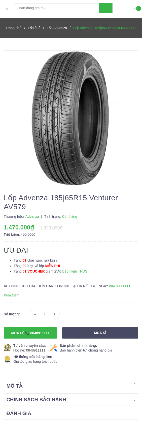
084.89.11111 (119, 286)
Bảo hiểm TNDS (74, 271)
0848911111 (35, 350)
